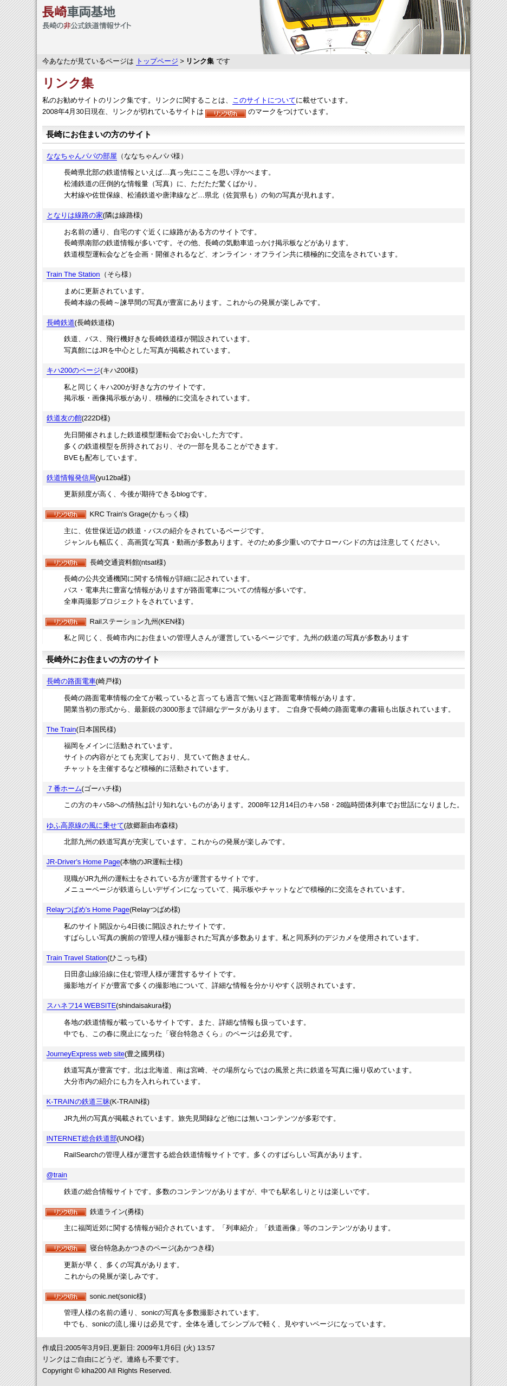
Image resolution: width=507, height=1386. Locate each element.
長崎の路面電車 (71, 681)
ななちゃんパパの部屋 (82, 156)
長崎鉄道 (61, 322)
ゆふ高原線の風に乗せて (85, 825)
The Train (61, 729)
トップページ (157, 61)
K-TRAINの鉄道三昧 (78, 1101)
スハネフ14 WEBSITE (81, 1005)
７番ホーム (64, 788)
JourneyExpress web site (86, 1054)
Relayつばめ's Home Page (88, 909)
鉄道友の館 (64, 418)
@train (57, 1175)
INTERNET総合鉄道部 (82, 1138)
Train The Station (73, 274)
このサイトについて (264, 100)
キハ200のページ (74, 370)
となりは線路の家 (75, 215)
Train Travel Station (77, 958)
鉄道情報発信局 (71, 478)
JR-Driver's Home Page (83, 862)
